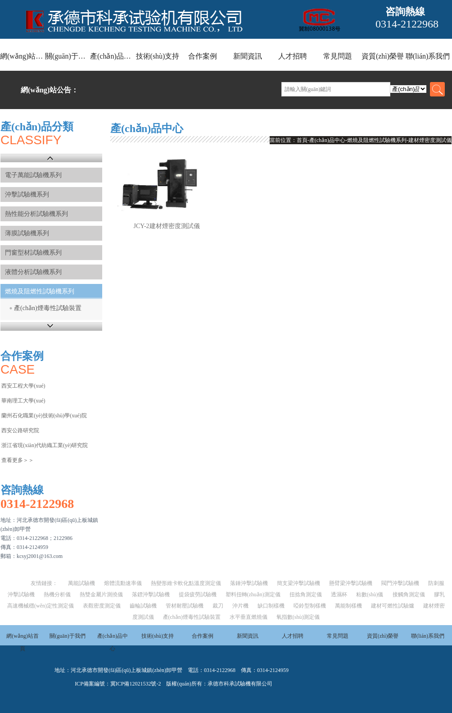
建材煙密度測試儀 (430, 140)
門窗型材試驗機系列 (33, 252)
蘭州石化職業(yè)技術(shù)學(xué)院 (43, 415)
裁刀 (217, 606)
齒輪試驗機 (143, 606)
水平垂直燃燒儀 (248, 617)
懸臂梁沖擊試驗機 (350, 583)
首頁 (302, 140)
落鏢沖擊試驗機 (151, 594)
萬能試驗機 (81, 583)
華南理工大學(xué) (23, 401)
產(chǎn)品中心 (112, 56)
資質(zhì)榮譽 (383, 56)
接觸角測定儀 (409, 594)
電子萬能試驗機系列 (33, 175)
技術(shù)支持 (158, 56)
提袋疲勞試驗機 (198, 594)
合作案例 (202, 56)
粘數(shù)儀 (370, 594)
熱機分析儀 (57, 594)
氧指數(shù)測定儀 (298, 617)
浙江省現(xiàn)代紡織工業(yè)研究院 (44, 445)
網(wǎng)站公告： (49, 90)
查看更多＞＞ (17, 460)
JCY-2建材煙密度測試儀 (167, 226)
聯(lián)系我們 (428, 56)
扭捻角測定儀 (305, 594)
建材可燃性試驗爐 (392, 606)
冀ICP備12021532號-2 (135, 684)
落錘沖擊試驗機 (249, 583)
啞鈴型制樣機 (310, 606)
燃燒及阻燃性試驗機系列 (39, 291)
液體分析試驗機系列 (33, 272)
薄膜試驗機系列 (27, 233)
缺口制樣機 (271, 606)
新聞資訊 (247, 56)
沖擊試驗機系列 (27, 194)
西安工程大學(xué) (23, 386)
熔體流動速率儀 (123, 583)
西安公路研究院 (20, 430)
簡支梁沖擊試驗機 (298, 583)
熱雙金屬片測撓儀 (101, 594)
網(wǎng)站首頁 (22, 56)
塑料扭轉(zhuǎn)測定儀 (253, 594)
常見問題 (337, 56)
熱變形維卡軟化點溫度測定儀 (186, 583)
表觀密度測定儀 (102, 606)
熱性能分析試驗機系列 (36, 213)
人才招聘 (292, 56)
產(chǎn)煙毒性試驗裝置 (47, 308)
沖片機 (240, 606)
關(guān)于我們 (67, 56)
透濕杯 (339, 594)
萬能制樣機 (348, 606)
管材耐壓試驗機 (184, 606)
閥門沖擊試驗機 (400, 583)
